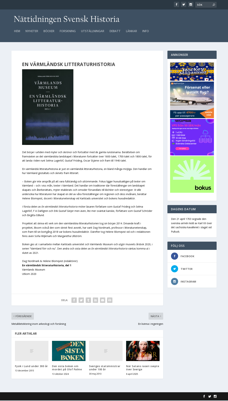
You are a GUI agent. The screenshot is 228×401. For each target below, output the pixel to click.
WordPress (69, 397)
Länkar (131, 33)
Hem (17, 33)
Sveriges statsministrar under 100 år (104, 368)
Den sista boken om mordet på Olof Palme (67, 368)
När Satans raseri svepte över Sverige (142, 368)
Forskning (68, 33)
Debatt (115, 33)
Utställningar (92, 33)
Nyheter (31, 33)
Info (145, 33)
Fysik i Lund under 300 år (31, 366)
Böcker (48, 33)
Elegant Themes (36, 397)
